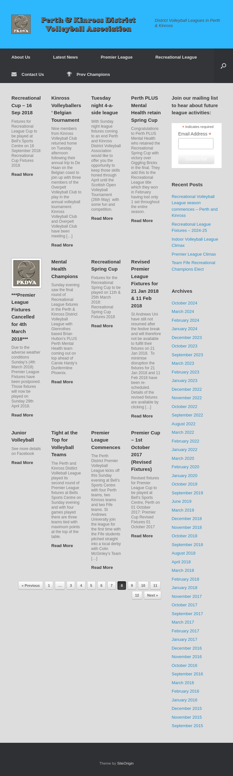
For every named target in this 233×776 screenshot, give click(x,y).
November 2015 (187, 717)
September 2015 (187, 725)
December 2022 (187, 389)
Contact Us (27, 74)
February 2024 (185, 320)
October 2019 (184, 484)
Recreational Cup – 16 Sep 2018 (26, 105)
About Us (20, 57)
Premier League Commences (105, 440)
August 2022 (183, 423)
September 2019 (187, 492)
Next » (152, 595)
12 (137, 595)
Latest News (65, 57)
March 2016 (183, 682)
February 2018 (185, 579)
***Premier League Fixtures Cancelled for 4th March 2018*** (23, 317)
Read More (24, 174)
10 (143, 585)
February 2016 (185, 691)
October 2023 (184, 346)
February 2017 (185, 630)
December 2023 (187, 337)
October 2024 (184, 303)
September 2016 (187, 673)
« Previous (31, 585)
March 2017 (183, 622)
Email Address (194, 134)
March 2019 (183, 510)
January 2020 (184, 475)
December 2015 (187, 708)
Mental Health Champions (64, 269)
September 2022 (187, 415)
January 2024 (184, 328)
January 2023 (184, 380)
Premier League (117, 57)
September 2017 (187, 613)
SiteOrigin (125, 763)
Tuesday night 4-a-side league (104, 105)
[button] (223, 66)
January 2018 (184, 587)
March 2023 (183, 363)
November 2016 (187, 656)
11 (155, 585)
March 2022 (183, 432)
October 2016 (184, 665)
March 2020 (183, 458)
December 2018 (187, 518)
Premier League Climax (194, 254)
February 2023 (185, 372)
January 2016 (184, 700)
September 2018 (187, 544)
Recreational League (176, 57)
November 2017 (187, 596)
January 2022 (184, 449)
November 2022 (187, 397)
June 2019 (182, 501)
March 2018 (183, 570)
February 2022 (185, 441)
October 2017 (184, 604)
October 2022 (184, 406)
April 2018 (181, 561)
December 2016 (187, 648)
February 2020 (185, 466)
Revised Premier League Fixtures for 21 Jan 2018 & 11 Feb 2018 (145, 283)
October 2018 (184, 535)
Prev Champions (88, 74)
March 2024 (183, 311)
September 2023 (187, 354)
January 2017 (184, 639)
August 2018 (183, 553)
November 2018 (187, 527)
